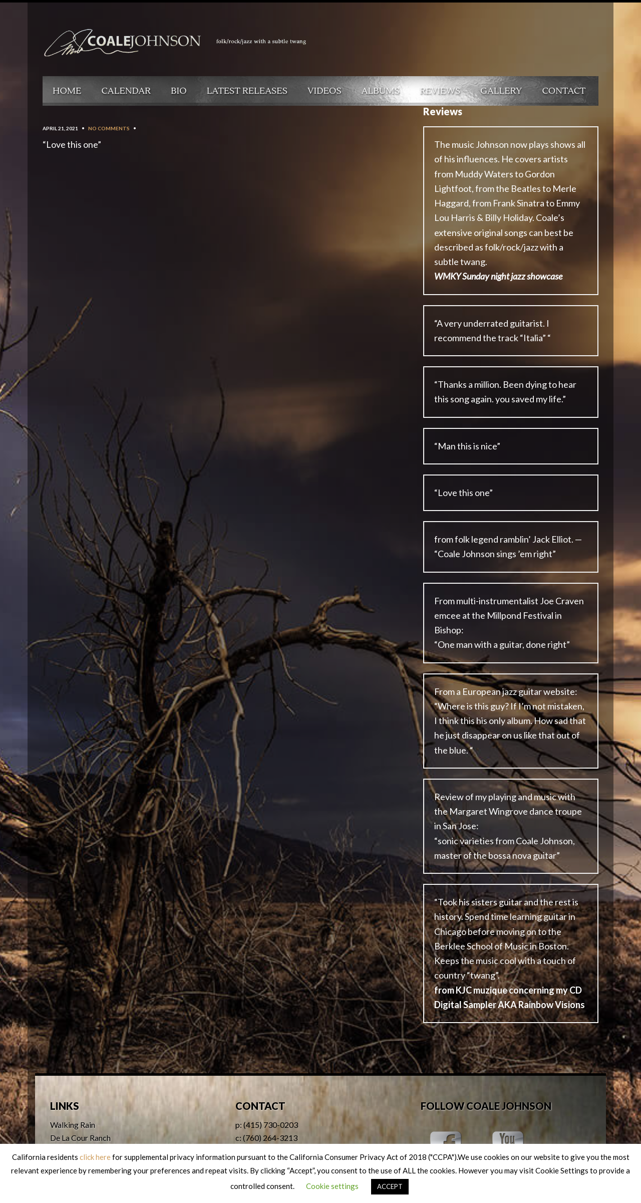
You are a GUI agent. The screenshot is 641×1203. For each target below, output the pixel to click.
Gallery (501, 91)
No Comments (109, 128)
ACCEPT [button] (390, 1186)
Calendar (126, 91)
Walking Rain (72, 1124)
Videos (324, 91)
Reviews (440, 91)
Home (67, 91)
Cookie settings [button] (332, 1185)
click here (95, 1156)
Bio (179, 91)
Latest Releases (247, 91)
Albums (381, 91)
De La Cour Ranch (80, 1137)
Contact (564, 91)
